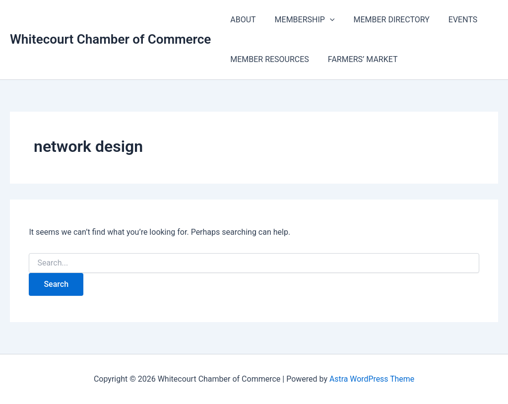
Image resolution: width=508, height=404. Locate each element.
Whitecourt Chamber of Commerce (110, 39)
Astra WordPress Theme (371, 379)
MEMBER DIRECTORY (384, 19)
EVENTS (452, 19)
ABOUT (241, 19)
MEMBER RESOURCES (268, 59)
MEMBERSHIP (300, 20)
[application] (325, 20)
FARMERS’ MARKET (358, 59)
